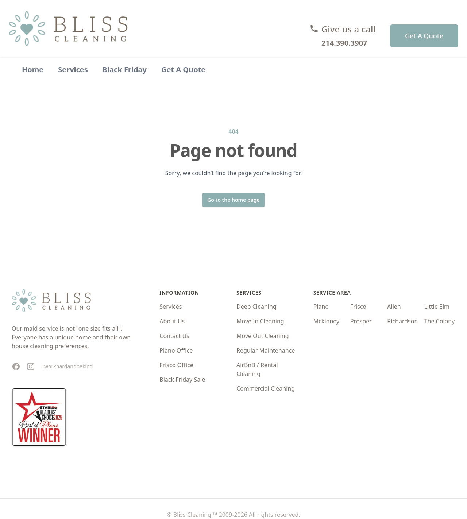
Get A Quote (424, 35)
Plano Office (176, 350)
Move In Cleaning (260, 321)
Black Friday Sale (182, 380)
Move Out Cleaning (262, 336)
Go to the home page (233, 199)
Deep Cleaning (256, 307)
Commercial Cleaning (265, 388)
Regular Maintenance (265, 350)
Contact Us (174, 336)
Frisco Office (176, 365)
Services (73, 69)
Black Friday (125, 69)
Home (32, 69)
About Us (172, 321)
